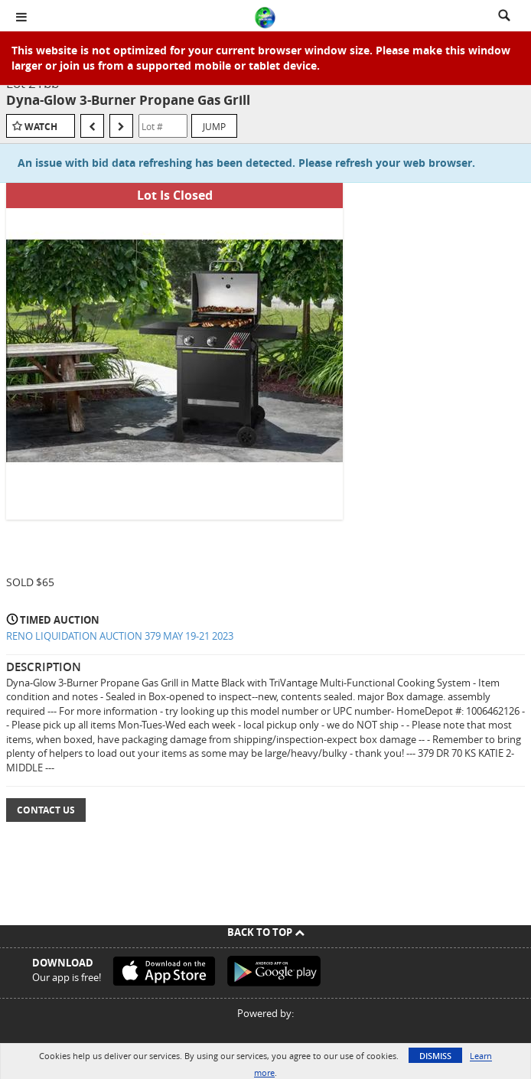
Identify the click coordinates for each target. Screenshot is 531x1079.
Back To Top (266, 932)
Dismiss (435, 1055)
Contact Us (46, 810)
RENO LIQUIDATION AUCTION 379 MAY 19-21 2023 (119, 636)
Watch (40, 126)
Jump (214, 126)
